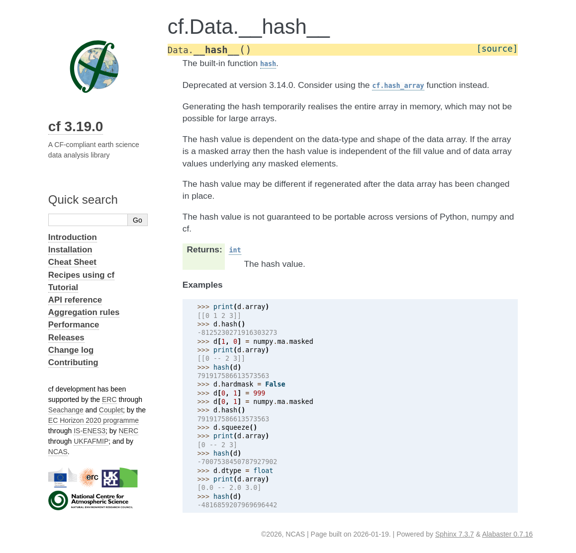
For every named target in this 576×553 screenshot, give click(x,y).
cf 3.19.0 (75, 126)
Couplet (111, 410)
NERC (129, 431)
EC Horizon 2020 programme (93, 420)
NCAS (58, 452)
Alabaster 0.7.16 (507, 534)
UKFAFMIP (91, 441)
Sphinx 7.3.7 (454, 534)
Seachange (66, 410)
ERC (109, 399)
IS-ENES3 (89, 431)
